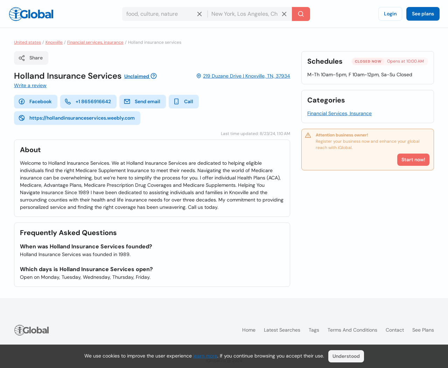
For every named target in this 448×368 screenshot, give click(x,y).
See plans (423, 13)
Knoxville (54, 42)
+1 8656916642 (87, 101)
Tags (314, 330)
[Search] (301, 14)
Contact (395, 330)
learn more (205, 356)
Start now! (413, 159)
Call (183, 101)
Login (390, 13)
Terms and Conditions (352, 330)
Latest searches (282, 330)
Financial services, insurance (95, 42)
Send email (142, 101)
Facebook (35, 101)
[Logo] (31, 14)
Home (248, 330)
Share (30, 58)
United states (27, 42)
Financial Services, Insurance (339, 113)
